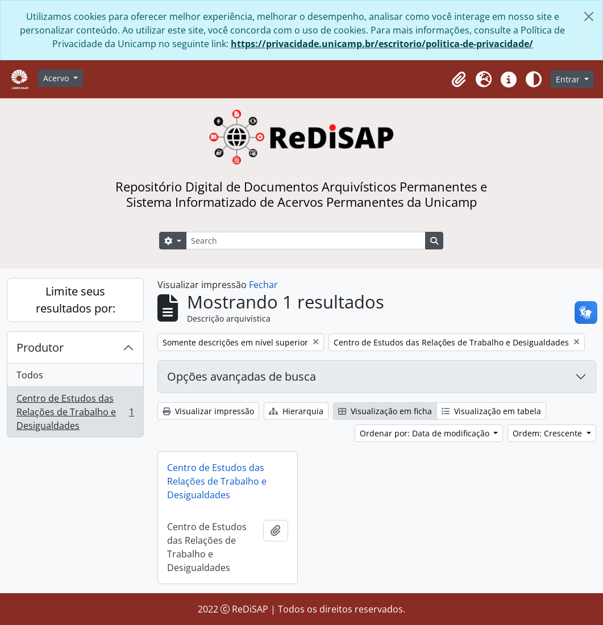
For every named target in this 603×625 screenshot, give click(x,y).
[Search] (306, 240)
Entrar (569, 79)
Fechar (263, 284)
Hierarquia (296, 411)
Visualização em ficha (385, 411)
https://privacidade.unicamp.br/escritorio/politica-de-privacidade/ (382, 44)
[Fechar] (588, 16)
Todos (29, 375)
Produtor (40, 347)
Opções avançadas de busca (241, 376)
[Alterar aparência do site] (533, 79)
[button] (458, 79)
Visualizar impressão (208, 411)
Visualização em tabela (491, 411)
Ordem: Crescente (548, 433)
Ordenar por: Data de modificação (426, 433)
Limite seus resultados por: (75, 300)
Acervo (57, 78)
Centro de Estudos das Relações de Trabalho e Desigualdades (75, 412)
